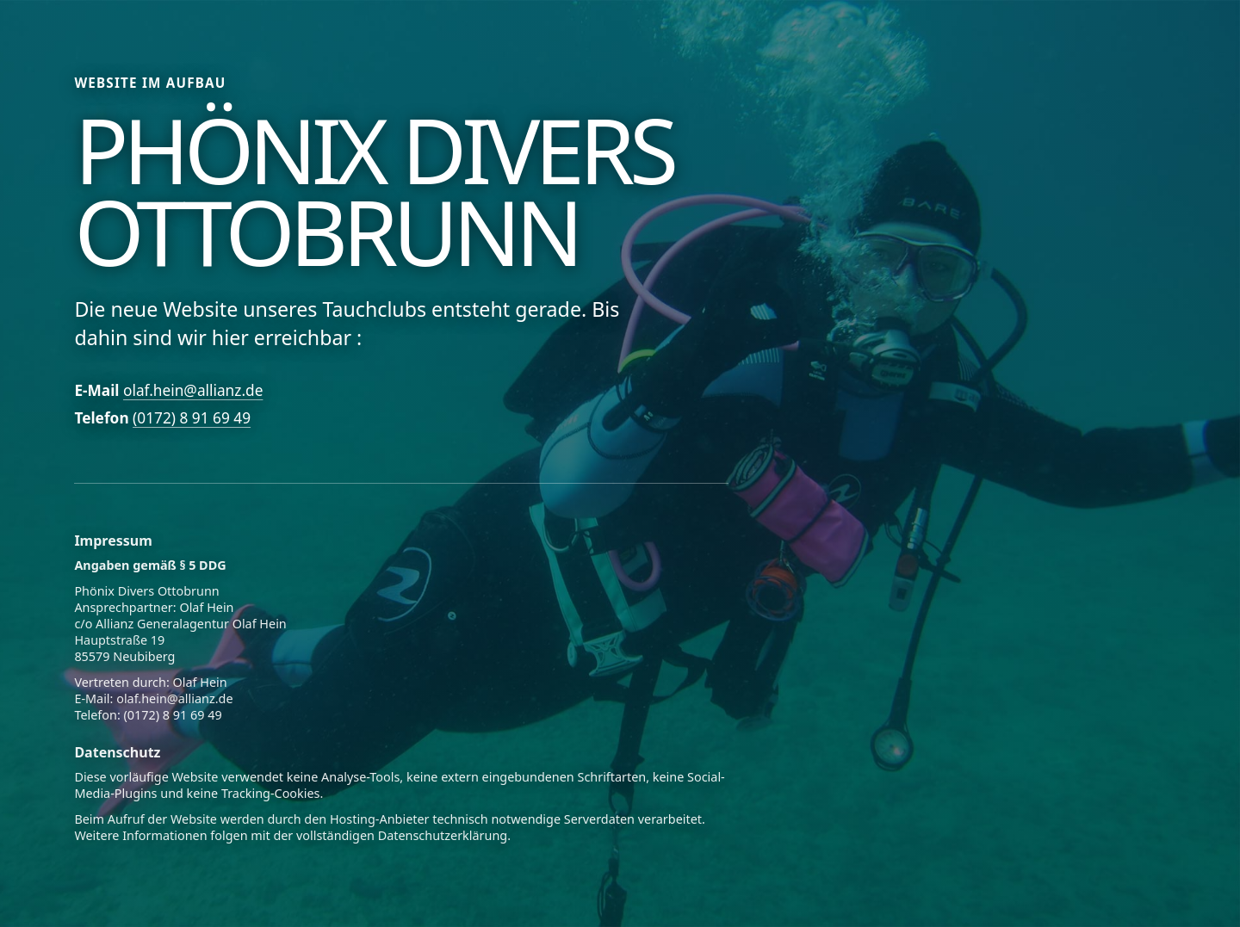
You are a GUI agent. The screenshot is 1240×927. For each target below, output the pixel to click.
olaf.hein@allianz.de (193, 390)
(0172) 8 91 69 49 (192, 418)
